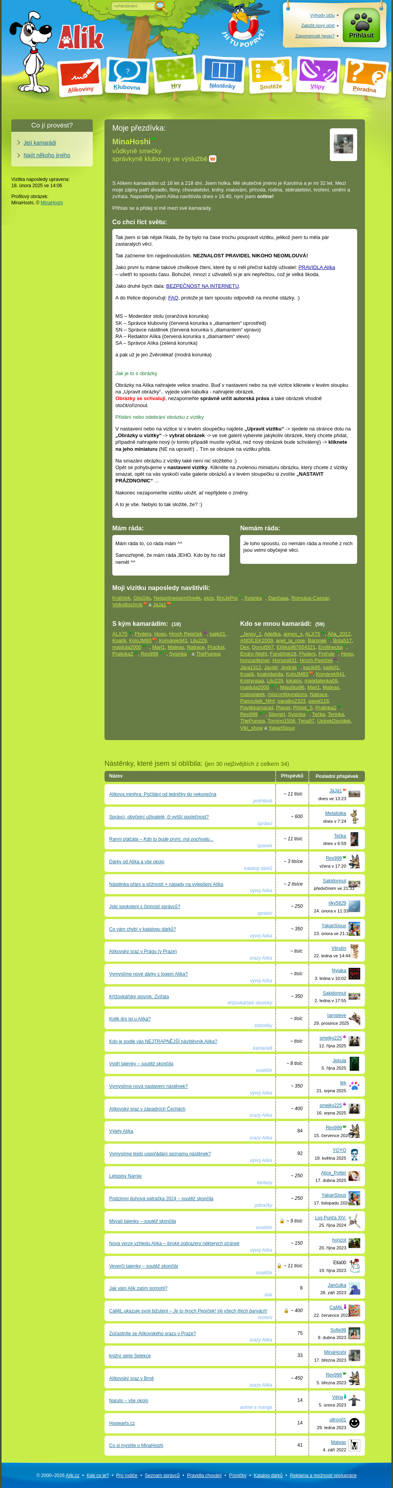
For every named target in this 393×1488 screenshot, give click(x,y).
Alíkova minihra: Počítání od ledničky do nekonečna (162, 794)
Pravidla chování (204, 1475)
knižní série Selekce (130, 1356)
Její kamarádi (40, 143)
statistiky (263, 1025)
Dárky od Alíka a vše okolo (136, 861)
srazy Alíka (261, 958)
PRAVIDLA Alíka (316, 267)
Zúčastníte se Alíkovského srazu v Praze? (152, 1333)
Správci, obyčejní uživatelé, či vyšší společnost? (159, 817)
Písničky (237, 1475)
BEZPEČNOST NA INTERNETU (202, 286)
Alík (268, 1295)
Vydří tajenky (141, 1063)
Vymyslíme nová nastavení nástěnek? (148, 1086)
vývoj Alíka (261, 890)
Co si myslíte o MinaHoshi (136, 1445)
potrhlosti (263, 801)
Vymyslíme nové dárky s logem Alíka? (148, 974)
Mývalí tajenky (142, 1221)
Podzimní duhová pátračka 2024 (161, 1198)
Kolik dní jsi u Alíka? (130, 1019)
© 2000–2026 (57, 1475)
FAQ (173, 298)
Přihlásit (361, 35)
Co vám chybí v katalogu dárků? (142, 929)
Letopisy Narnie (125, 1176)
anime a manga (256, 1407)
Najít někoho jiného (47, 155)
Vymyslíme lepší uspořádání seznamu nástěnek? (160, 1154)
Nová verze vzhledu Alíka (174, 1243)
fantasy (265, 1182)
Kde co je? (98, 1475)
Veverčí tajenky (143, 1266)
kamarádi (262, 1048)
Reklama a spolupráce (323, 1475)
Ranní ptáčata (161, 839)
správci (264, 823)
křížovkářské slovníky (250, 1003)
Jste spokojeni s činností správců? (144, 906)
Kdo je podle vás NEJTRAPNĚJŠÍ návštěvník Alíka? (163, 1041)
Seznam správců (162, 1475)
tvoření (265, 1317)
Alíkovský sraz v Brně (131, 1378)
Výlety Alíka (121, 1131)
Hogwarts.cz (122, 1423)
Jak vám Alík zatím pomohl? (138, 1288)
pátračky (263, 1205)
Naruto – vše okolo (128, 1400)
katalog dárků (258, 868)
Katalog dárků (268, 1475)
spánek (265, 846)
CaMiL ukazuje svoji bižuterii (188, 1311)
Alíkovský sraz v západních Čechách (147, 1109)
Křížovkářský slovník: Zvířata (139, 996)
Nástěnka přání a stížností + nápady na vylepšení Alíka (166, 884)
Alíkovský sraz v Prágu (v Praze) (143, 951)
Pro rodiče (127, 1475)
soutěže (264, 1070)
